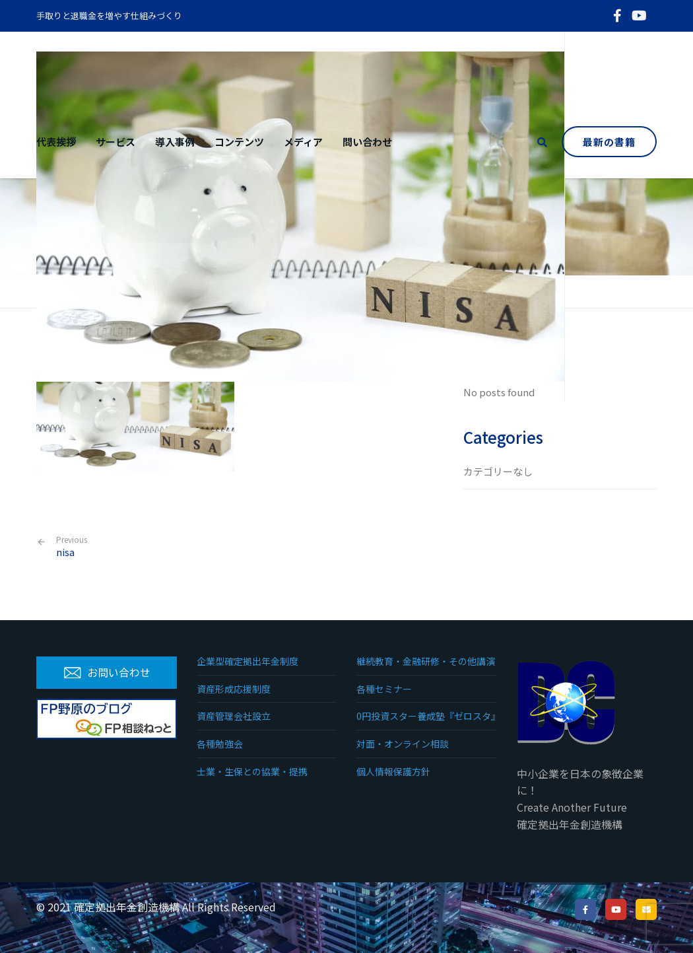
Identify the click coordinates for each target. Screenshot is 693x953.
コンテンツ (239, 142)
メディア (303, 142)
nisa (71, 546)
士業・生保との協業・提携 (252, 771)
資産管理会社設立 (234, 716)
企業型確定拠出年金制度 (247, 661)
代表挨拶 (56, 142)
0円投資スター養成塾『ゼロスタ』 (426, 716)
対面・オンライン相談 (402, 743)
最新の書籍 (609, 142)
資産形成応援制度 (234, 688)
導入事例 (175, 142)
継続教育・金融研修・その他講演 (425, 661)
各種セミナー (384, 688)
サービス (115, 142)
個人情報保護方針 (393, 771)
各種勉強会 (220, 743)
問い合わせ (367, 142)
